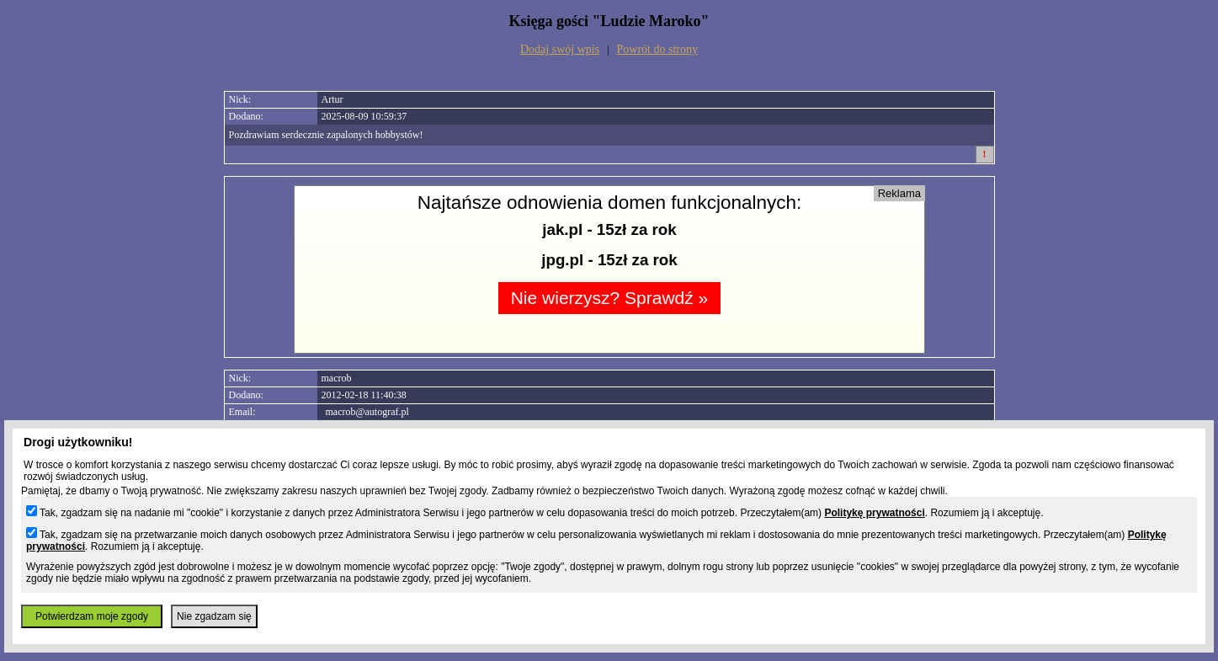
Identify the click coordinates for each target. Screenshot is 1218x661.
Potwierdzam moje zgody (91, 616)
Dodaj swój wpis (559, 49)
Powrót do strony (657, 49)
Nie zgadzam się (214, 616)
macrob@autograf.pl (367, 412)
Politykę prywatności (874, 513)
